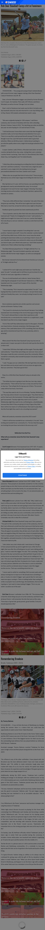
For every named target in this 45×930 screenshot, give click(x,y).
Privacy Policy (30, 462)
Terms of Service (28, 460)
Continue (22, 475)
